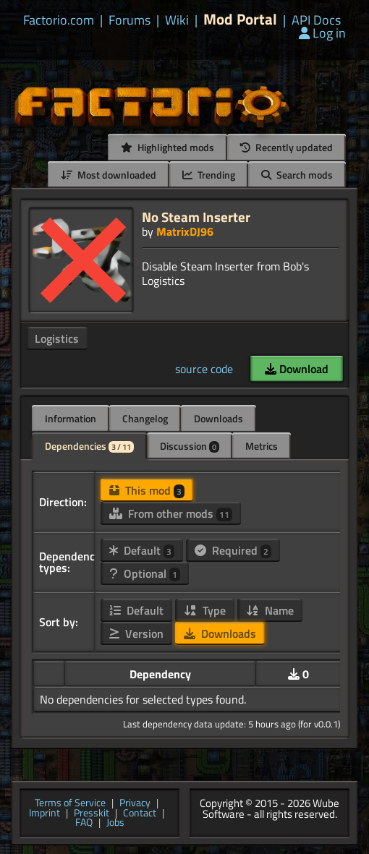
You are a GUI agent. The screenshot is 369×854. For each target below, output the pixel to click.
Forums (129, 20)
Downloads (218, 418)
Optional (144, 573)
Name (270, 610)
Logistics (57, 338)
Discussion (189, 445)
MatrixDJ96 (184, 231)
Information (70, 418)
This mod (146, 490)
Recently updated (286, 147)
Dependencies (89, 445)
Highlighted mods (167, 147)
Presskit (91, 813)
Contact (139, 813)
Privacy (134, 803)
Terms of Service (70, 803)
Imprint (44, 813)
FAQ (84, 823)
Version (136, 633)
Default (141, 550)
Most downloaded (108, 174)
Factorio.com (58, 20)
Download (296, 368)
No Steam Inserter (196, 216)
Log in (322, 33)
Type (205, 610)
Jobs (115, 823)
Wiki (177, 20)
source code (204, 368)
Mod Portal (240, 19)
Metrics (261, 445)
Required (233, 550)
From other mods (170, 513)
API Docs (316, 20)
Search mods (297, 174)
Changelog (145, 418)
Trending (208, 174)
